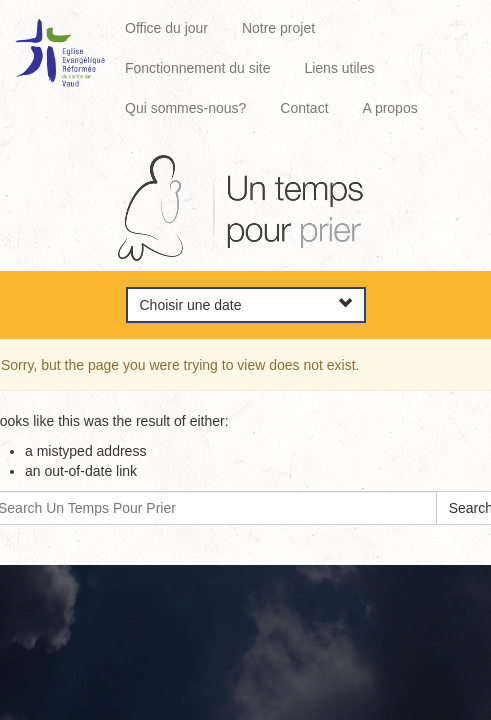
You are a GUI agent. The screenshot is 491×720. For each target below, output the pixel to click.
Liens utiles (339, 68)
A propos (389, 108)
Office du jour (166, 28)
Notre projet (278, 28)
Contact (304, 108)
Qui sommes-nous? (185, 108)
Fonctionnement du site (198, 68)
